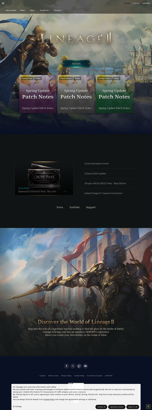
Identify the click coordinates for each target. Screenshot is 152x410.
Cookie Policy (49, 399)
